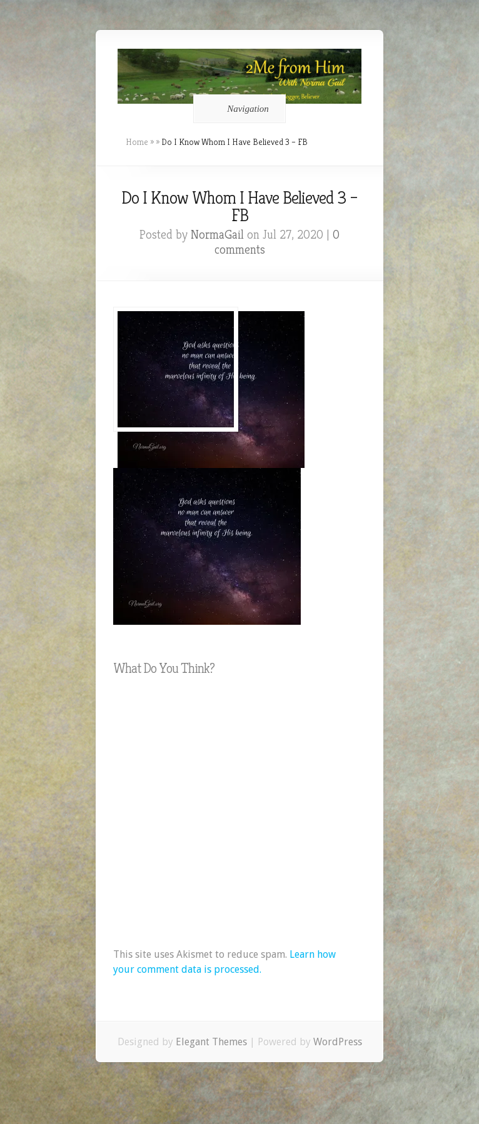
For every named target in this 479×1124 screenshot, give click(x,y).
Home (137, 141)
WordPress (337, 1042)
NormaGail (217, 234)
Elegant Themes (211, 1042)
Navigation (237, 109)
